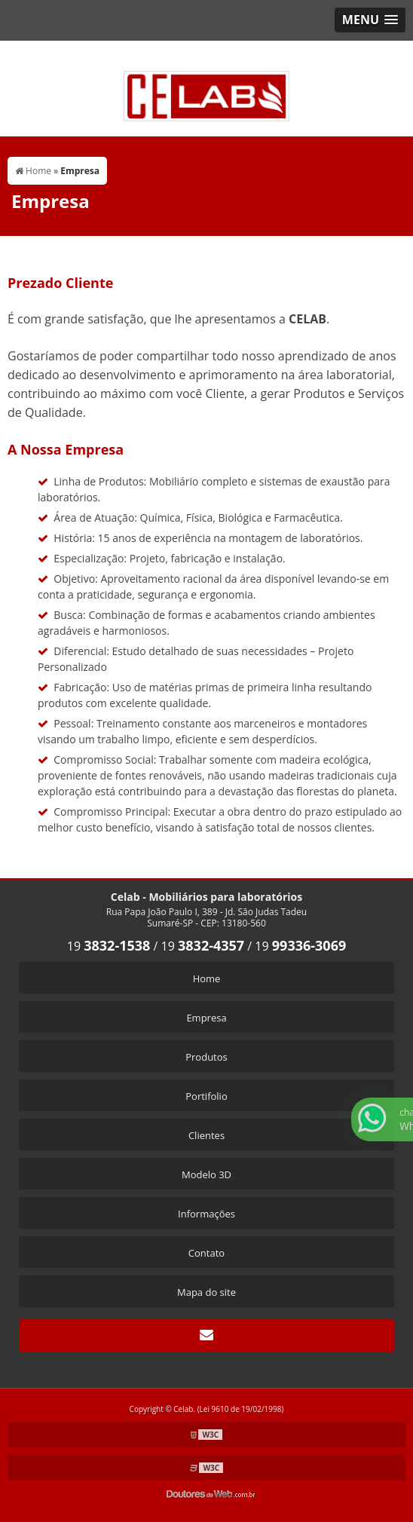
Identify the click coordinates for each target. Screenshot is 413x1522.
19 (109, 946)
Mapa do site (206, 1292)
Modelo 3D (206, 1174)
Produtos (206, 1057)
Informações (206, 1213)
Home (207, 978)
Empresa (206, 1017)
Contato (206, 1253)
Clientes (206, 1135)
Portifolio (206, 1096)
